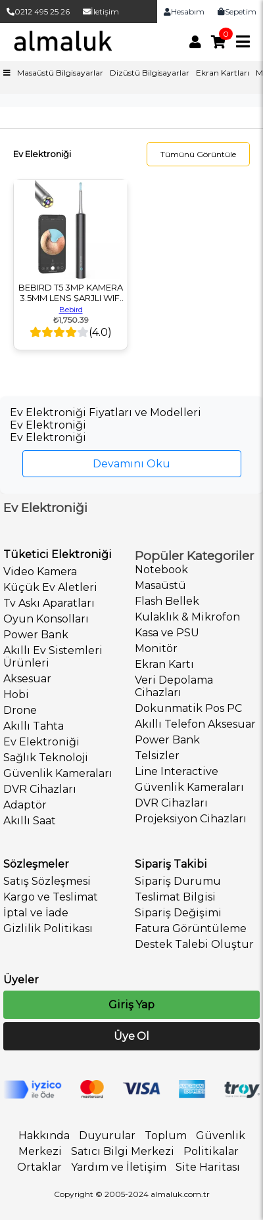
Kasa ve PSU (167, 632)
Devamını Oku (131, 464)
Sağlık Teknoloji (45, 757)
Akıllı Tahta (33, 726)
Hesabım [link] (184, 11)
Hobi (16, 694)
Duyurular (107, 1135)
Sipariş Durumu (178, 881)
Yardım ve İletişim (118, 1167)
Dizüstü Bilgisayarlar (149, 73)
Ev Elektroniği (41, 742)
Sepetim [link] (237, 11)
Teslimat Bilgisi (175, 897)
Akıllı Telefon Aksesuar (195, 724)
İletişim (101, 11)
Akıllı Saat (29, 820)
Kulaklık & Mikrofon (187, 617)
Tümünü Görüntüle (198, 154)
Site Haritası (208, 1167)
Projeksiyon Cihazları (191, 818)
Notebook (161, 569)
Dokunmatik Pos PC (188, 708)
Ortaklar (39, 1167)
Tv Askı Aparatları (49, 603)
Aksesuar (27, 678)
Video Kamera (40, 571)
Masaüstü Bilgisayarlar (60, 73)
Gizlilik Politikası (48, 928)
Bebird (71, 309)
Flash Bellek (167, 601)
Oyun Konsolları (46, 619)
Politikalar (211, 1151)
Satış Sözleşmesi (47, 881)
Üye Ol (131, 1036)
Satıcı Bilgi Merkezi (122, 1151)
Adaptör (25, 805)
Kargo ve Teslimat (50, 897)
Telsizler (157, 755)
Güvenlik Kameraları (57, 773)
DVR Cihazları (39, 789)
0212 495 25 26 (38, 11)
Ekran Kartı (164, 664)
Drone (20, 710)
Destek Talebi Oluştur (194, 944)
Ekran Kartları (222, 73)
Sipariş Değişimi (178, 912)
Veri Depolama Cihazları (174, 686)
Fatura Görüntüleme (191, 928)
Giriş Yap (131, 1004)
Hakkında (44, 1135)
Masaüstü (160, 585)
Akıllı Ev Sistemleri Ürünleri (53, 656)
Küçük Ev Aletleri (50, 587)
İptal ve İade (35, 912)
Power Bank (35, 634)
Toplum (166, 1135)
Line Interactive (176, 771)
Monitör (156, 648)
